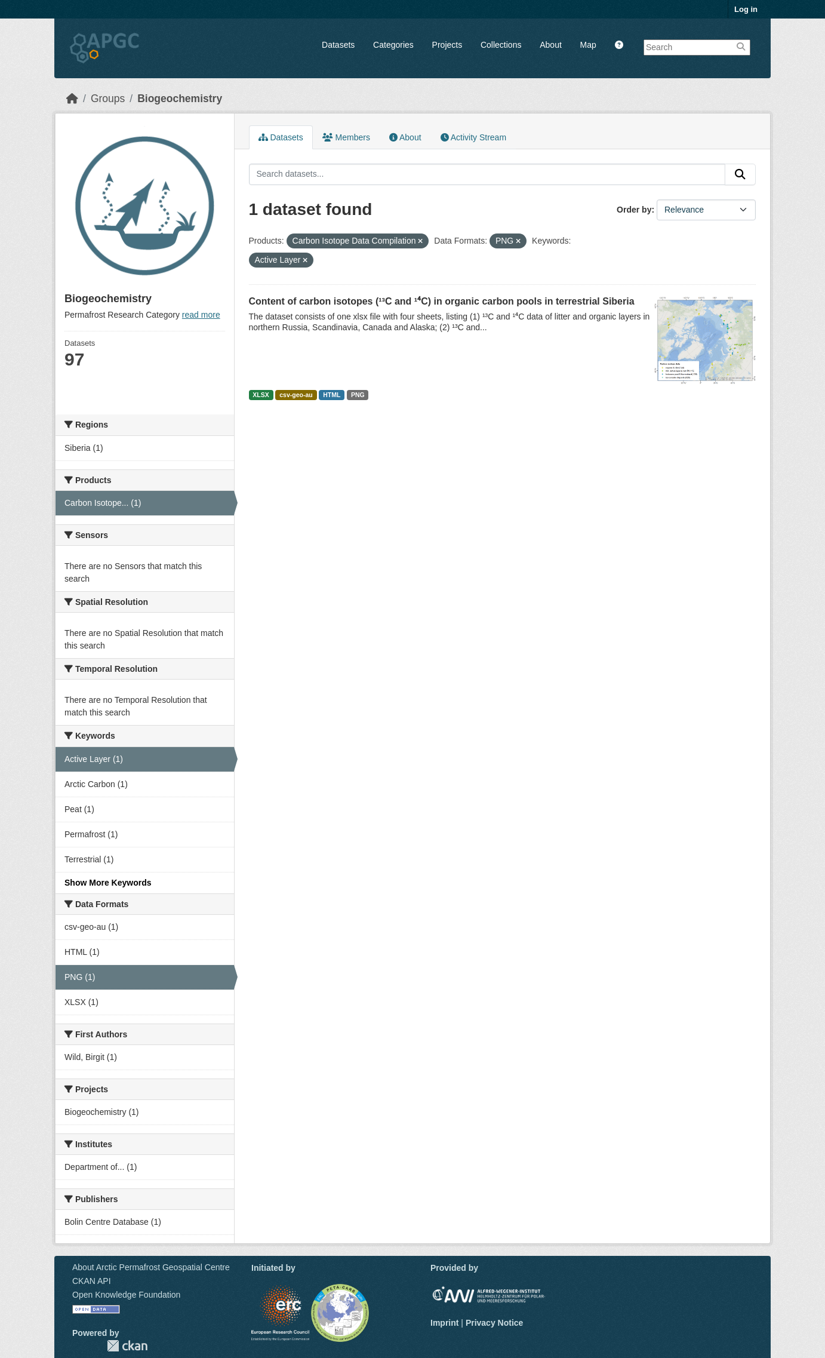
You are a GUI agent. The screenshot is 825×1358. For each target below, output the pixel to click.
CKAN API (91, 1281)
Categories (393, 45)
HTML (331, 394)
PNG (358, 394)
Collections (501, 45)
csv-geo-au (295, 394)
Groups (108, 99)
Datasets (338, 45)
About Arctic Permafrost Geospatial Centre (151, 1267)
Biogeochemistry (179, 99)
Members (346, 137)
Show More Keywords (107, 882)
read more (201, 314)
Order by (634, 209)
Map (588, 45)
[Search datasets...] (487, 174)
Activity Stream (473, 137)
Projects (447, 45)
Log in (746, 9)
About (551, 45)
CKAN (127, 1345)
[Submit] (740, 174)
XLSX (261, 394)
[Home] (72, 99)
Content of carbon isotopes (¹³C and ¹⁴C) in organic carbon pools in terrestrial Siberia (442, 301)
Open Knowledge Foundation (126, 1294)
